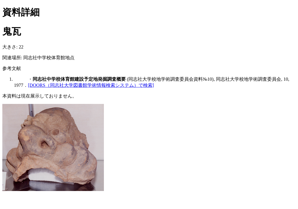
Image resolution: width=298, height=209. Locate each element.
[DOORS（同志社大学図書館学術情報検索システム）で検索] (91, 85)
